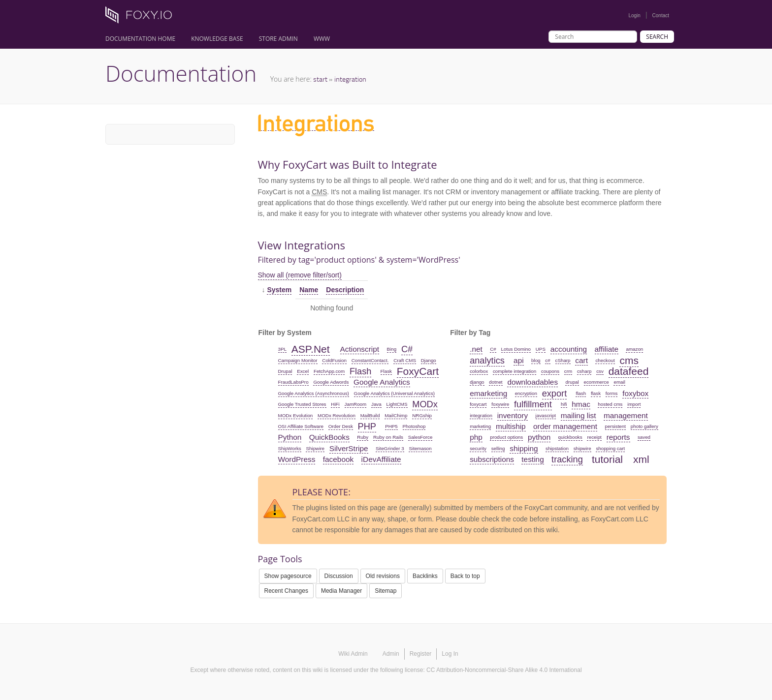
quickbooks (570, 437)
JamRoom (356, 404)
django (477, 382)
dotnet (495, 382)
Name (308, 290)
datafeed (629, 371)
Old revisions (383, 576)
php (476, 437)
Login (634, 15)
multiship (511, 426)
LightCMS (397, 404)
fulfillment (533, 404)
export (554, 393)
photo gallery (644, 426)
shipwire (582, 448)
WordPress (297, 459)
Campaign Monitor (298, 360)
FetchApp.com (329, 371)
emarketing (488, 393)
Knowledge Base (217, 38)
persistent (615, 426)
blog (536, 360)
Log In (450, 653)
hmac (581, 404)
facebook (338, 459)
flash (581, 393)
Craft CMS (404, 360)
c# (547, 360)
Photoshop (414, 426)
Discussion (338, 576)
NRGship (422, 415)
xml (641, 459)
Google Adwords (331, 382)
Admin (391, 653)
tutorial (607, 459)
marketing (480, 426)
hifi (564, 404)
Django (428, 360)
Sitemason (420, 448)
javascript (546, 415)
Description (345, 290)
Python (290, 437)
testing (532, 459)
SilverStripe (348, 448)
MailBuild (370, 415)
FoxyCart (418, 371)
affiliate (607, 349)
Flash (360, 371)
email (619, 382)
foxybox (635, 393)
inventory (512, 415)
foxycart (478, 404)
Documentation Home (140, 38)
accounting (568, 349)
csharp (584, 371)
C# (407, 349)
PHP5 (391, 426)
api (519, 360)
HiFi (335, 404)
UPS (541, 349)
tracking (567, 459)
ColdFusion (334, 360)
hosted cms (610, 404)
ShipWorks (289, 448)
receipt (594, 437)
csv (600, 371)
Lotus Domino (516, 349)
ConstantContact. (370, 360)
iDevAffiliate (381, 459)
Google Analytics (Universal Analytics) (394, 393)
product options (506, 437)
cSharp (563, 360)
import (634, 404)
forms (612, 393)
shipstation (557, 448)
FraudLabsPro (293, 382)
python (539, 437)
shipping (524, 448)
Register (421, 653)
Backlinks (425, 576)
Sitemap (385, 590)
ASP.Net (310, 349)
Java (376, 404)
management (626, 415)
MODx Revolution (336, 415)
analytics (487, 360)
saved (644, 437)
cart (581, 360)
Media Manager (341, 590)
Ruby (362, 437)
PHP (367, 426)
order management (565, 426)
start (320, 79)
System (279, 290)
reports (618, 437)
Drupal (285, 371)
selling (498, 448)
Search (657, 36)
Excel (303, 371)
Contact (660, 15)
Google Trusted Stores (302, 404)
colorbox (479, 371)
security (478, 448)
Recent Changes (286, 590)
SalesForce (420, 437)
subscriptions (492, 459)
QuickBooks (329, 437)
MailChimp (396, 415)
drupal (572, 382)
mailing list (578, 415)
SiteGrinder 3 (390, 448)
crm (568, 371)
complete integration (514, 371)
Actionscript (360, 349)
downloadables (532, 382)
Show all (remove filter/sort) (300, 275)
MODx (425, 404)
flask (596, 393)
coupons (550, 371)
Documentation (181, 73)
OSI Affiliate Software (300, 426)
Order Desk (340, 426)
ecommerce (596, 382)
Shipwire (315, 448)
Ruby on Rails (388, 437)
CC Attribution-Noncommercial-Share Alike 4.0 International (503, 670)
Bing (392, 349)
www (322, 38)
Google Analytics (382, 382)
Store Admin (278, 38)
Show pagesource (288, 576)
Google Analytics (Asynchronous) (313, 393)
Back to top (465, 576)
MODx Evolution (295, 415)
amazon (634, 349)
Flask (386, 371)
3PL (282, 349)
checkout (604, 360)
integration (350, 79)
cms (629, 360)
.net (476, 349)
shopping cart (610, 448)
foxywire (500, 404)
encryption (526, 393)
